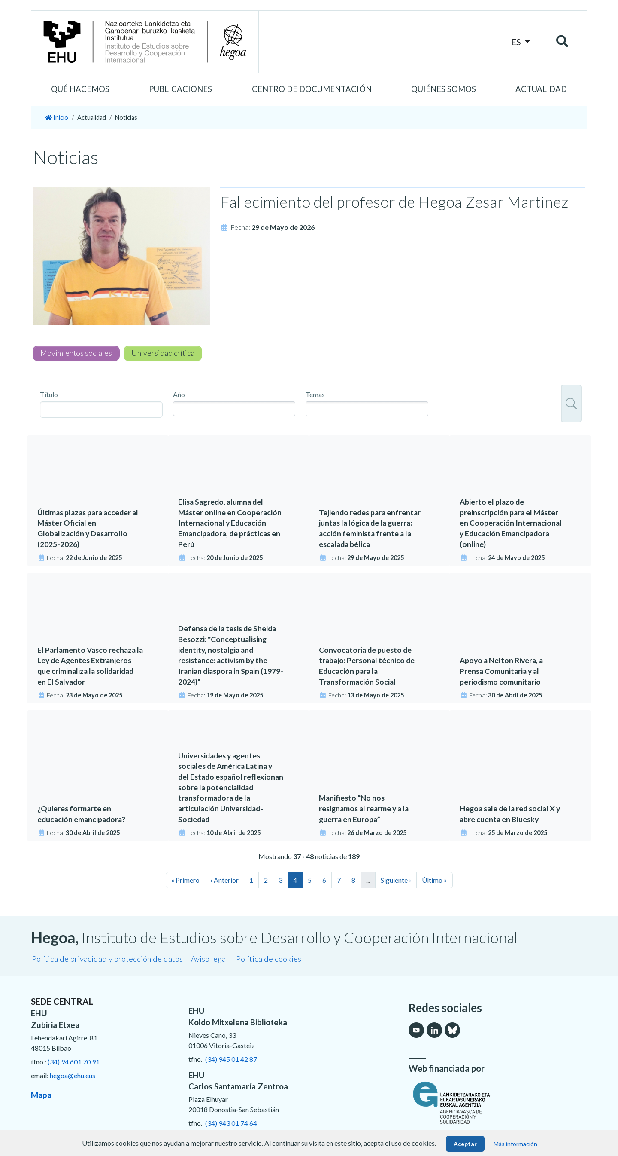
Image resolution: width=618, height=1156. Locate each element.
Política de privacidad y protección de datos (107, 958)
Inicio (56, 117)
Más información (515, 1143)
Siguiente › (396, 880)
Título (49, 394)
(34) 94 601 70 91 (74, 1062)
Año (179, 394)
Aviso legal (209, 958)
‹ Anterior (224, 880)
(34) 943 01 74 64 (231, 1123)
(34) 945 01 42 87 (231, 1059)
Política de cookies (268, 958)
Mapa (41, 1095)
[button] (80, 89)
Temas (315, 394)
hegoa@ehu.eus (72, 1075)
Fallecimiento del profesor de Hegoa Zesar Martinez (394, 201)
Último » (434, 880)
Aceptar (465, 1143)
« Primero (185, 880)
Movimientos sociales (76, 353)
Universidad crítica (162, 353)
